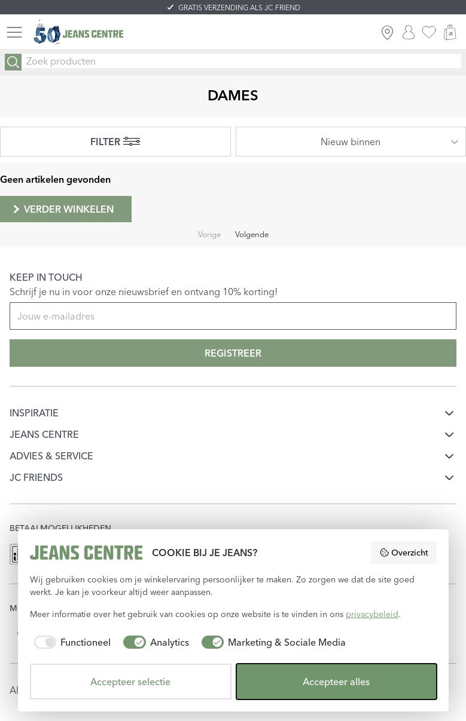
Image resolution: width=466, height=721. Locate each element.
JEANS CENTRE (44, 434)
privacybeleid (372, 614)
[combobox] (351, 142)
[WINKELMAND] (449, 32)
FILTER (115, 142)
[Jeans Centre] (78, 32)
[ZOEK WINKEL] (387, 32)
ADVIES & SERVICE (51, 456)
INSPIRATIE (34, 413)
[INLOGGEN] (409, 32)
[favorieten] (429, 32)
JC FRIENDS (36, 477)
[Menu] (14, 32)
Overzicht (403, 552)
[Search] (13, 62)
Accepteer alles (336, 682)
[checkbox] (70, 642)
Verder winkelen (62, 209)
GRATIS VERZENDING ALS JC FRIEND (239, 7)
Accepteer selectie (130, 682)
